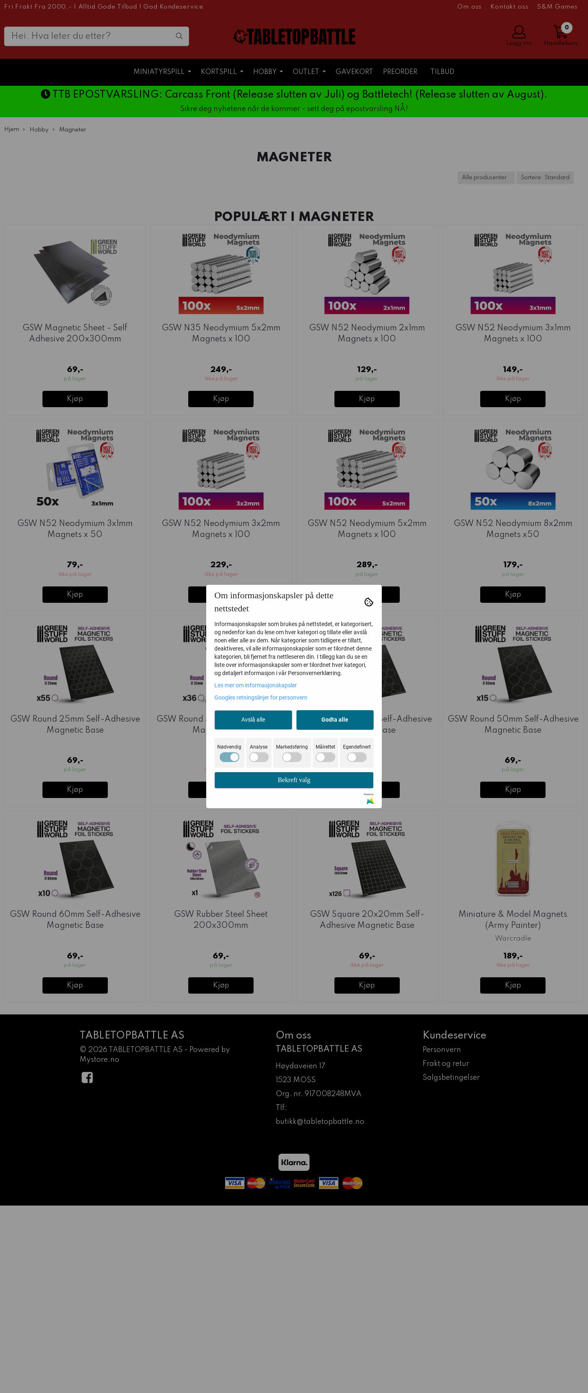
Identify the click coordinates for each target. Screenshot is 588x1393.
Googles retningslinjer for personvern (260, 697)
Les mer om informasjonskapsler (255, 685)
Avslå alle (253, 719)
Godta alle (334, 719)
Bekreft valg (294, 779)
